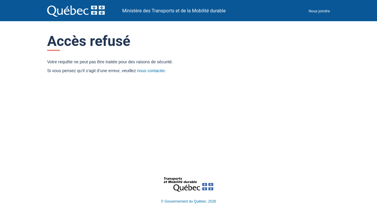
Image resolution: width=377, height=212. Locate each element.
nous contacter (151, 70)
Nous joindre (319, 11)
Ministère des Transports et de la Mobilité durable (174, 11)
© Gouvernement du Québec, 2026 (188, 201)
